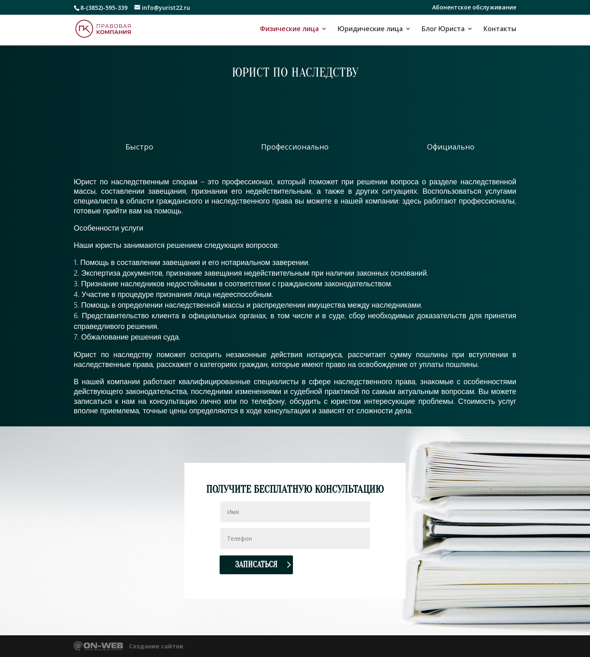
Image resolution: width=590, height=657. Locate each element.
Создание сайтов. (157, 646)
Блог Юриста (443, 29)
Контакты (499, 29)
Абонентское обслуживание (474, 8)
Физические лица (289, 29)
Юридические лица (370, 29)
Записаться (256, 564)
